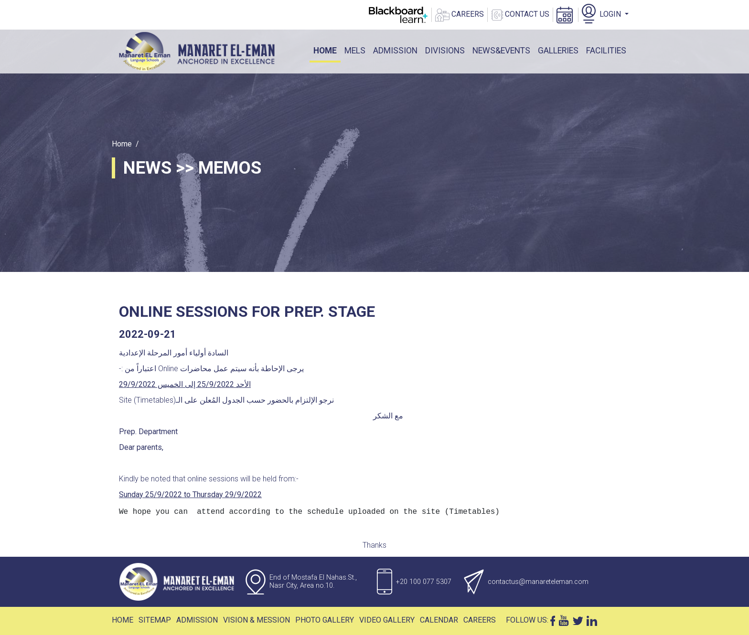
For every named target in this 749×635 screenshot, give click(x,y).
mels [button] (354, 50)
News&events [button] (501, 50)
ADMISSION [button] (395, 50)
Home (327, 49)
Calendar (439, 620)
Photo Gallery (324, 620)
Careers (479, 620)
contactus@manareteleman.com (538, 582)
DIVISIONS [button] (445, 50)
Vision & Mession (256, 620)
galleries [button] (558, 50)
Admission (197, 620)
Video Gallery (387, 620)
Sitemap (155, 620)
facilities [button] (606, 50)
